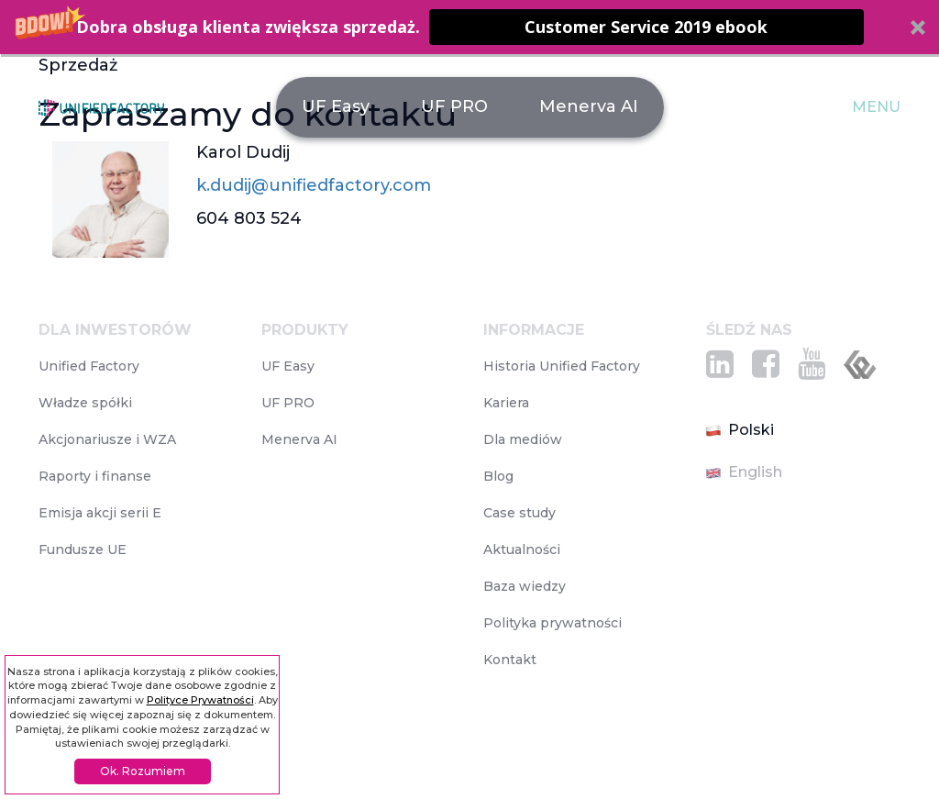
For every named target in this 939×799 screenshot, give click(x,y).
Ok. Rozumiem (142, 771)
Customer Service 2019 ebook (646, 27)
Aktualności (521, 549)
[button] (469, 27)
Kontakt (509, 659)
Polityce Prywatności (200, 700)
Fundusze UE (83, 549)
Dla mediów (522, 439)
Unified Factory (89, 366)
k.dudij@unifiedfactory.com (313, 185)
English (744, 472)
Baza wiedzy (524, 586)
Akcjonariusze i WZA (107, 439)
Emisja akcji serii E (100, 513)
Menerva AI (588, 106)
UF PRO (454, 106)
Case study (519, 513)
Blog (498, 476)
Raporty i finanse (95, 476)
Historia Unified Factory (561, 366)
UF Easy (336, 106)
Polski (740, 429)
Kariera (506, 402)
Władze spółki (85, 402)
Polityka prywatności (552, 623)
